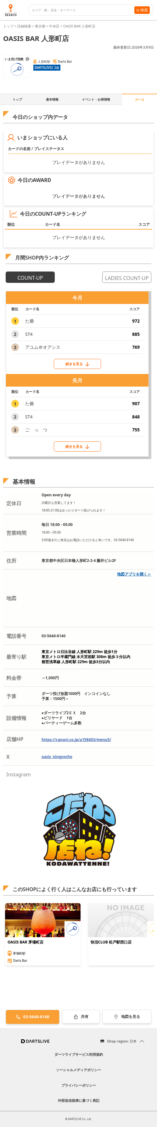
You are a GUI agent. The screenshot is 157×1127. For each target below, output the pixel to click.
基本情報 (52, 99)
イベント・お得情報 (96, 99)
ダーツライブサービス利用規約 (78, 1054)
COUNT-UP (30, 277)
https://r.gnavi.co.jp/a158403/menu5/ (76, 739)
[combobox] (83, 10)
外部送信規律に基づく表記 (78, 1100)
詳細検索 (24, 26)
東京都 (40, 26)
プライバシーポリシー (78, 1085)
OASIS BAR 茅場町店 (25, 942)
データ (139, 99)
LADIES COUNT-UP (127, 278)
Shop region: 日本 (122, 1041)
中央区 (54, 26)
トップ (8, 26)
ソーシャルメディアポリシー (78, 1069)
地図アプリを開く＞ (134, 574)
